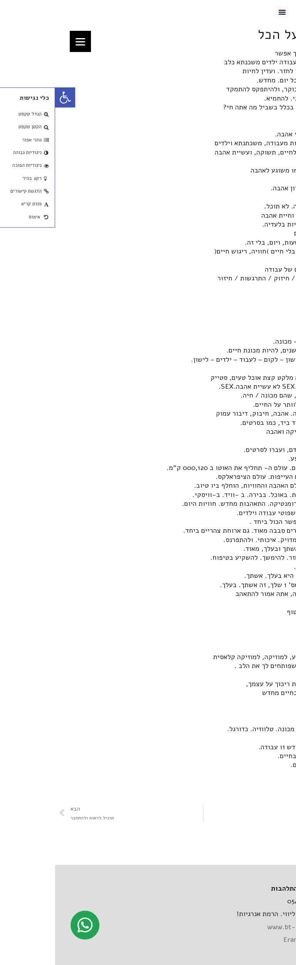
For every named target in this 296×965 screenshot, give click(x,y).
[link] (10, 97)
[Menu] (25, 41)
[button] (227, 12)
